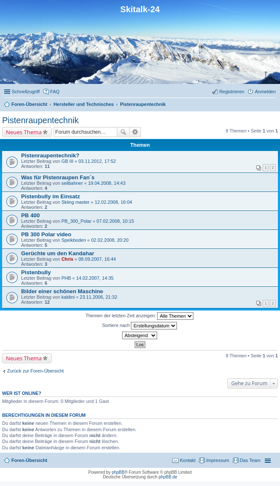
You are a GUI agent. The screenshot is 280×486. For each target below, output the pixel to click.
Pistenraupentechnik (40, 120)
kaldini (67, 297)
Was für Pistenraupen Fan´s (58, 177)
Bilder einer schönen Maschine (62, 291)
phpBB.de (168, 477)
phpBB (118, 472)
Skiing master (75, 202)
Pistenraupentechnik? (50, 155)
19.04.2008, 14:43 (106, 183)
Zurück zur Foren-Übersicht (35, 370)
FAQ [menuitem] (55, 91)
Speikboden (73, 240)
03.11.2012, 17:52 (97, 161)
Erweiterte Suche (135, 132)
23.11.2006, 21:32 (98, 297)
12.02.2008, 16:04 (113, 202)
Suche (123, 132)
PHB (66, 278)
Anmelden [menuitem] (265, 91)
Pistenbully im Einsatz (50, 196)
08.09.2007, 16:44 (97, 259)
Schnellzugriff (26, 91)
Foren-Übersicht (29, 460)
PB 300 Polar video (46, 234)
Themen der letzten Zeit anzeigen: (140, 316)
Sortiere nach (139, 325)
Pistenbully (36, 272)
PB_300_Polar (76, 221)
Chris (67, 259)
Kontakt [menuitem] (188, 460)
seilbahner (72, 183)
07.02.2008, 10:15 (115, 221)
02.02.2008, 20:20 (110, 240)
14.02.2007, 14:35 (95, 278)
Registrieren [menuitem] (231, 91)
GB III (67, 161)
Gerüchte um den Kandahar (57, 253)
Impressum (217, 460)
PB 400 (30, 215)
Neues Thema (24, 132)
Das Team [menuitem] (250, 460)
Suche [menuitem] (273, 105)
